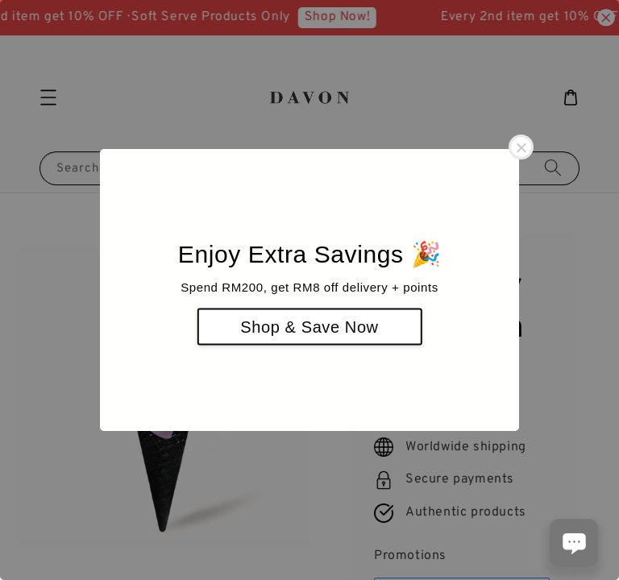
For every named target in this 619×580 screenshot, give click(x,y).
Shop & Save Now (309, 327)
